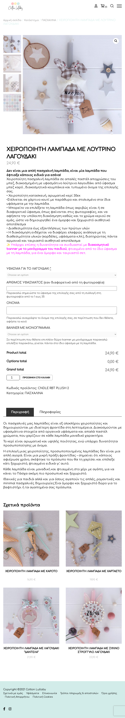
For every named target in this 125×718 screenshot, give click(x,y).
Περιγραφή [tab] (20, 412)
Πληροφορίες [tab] (50, 412)
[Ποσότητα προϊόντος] (13, 377)
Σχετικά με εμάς (13, 693)
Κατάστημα (31, 20)
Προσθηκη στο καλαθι (36, 377)
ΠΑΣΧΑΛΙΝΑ (49, 20)
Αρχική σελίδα (12, 20)
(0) (106, 7)
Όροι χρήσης (109, 693)
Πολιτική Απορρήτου (17, 697)
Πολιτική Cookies (43, 697)
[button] (116, 41)
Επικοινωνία (49, 693)
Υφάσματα (32, 693)
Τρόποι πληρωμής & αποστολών (79, 693)
